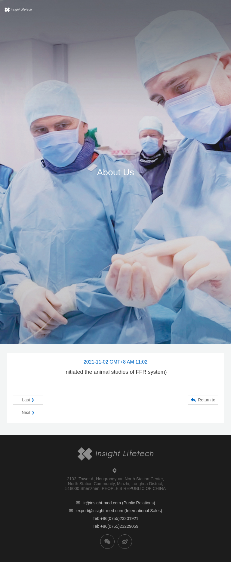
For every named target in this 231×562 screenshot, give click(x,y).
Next (28, 412)
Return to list (203, 401)
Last (28, 399)
